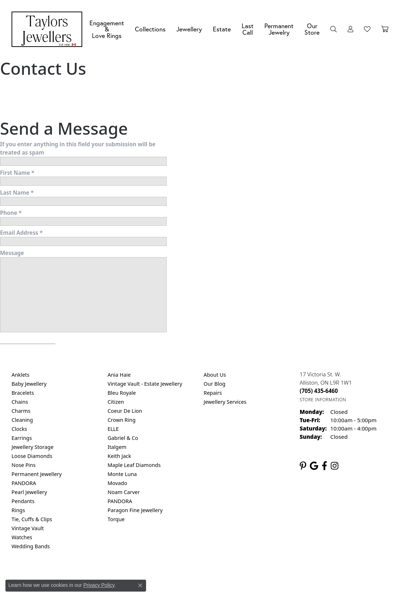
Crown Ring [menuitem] (121, 419)
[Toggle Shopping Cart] (384, 29)
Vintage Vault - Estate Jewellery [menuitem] (144, 383)
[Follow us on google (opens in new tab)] (314, 466)
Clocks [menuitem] (19, 428)
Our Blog (214, 383)
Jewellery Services (225, 401)
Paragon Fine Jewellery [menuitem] (135, 510)
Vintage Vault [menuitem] (28, 528)
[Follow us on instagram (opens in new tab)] (334, 466)
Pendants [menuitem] (23, 501)
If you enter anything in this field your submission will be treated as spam (77, 148)
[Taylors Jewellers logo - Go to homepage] (48, 29)
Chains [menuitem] (20, 401)
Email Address (21, 232)
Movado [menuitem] (117, 483)
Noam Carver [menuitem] (123, 492)
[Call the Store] (319, 390)
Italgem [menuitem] (116, 447)
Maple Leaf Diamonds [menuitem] (134, 465)
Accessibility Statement (261, 575)
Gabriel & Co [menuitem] (122, 437)
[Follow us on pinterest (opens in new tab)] (303, 466)
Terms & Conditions (207, 575)
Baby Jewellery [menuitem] (29, 383)
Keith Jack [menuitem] (119, 456)
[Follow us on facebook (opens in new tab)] (324, 466)
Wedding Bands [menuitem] (31, 546)
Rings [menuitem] (18, 510)
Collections (150, 29)
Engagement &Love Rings (106, 29)
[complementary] (347, 557)
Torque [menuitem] (115, 519)
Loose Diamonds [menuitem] (32, 456)
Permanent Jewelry (279, 29)
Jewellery (189, 29)
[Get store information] (323, 400)
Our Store (312, 29)
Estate (222, 29)
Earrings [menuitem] (22, 437)
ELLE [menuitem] (113, 428)
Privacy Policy (164, 575)
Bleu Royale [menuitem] (121, 392)
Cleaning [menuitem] (22, 419)
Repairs (213, 392)
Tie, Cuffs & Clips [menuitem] (32, 519)
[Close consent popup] (140, 585)
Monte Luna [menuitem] (122, 474)
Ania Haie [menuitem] (119, 374)
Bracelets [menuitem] (23, 392)
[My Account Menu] (350, 29)
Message (12, 252)
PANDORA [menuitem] (24, 483)
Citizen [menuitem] (115, 401)
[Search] (333, 29)
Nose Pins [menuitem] (24, 465)
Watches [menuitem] (22, 537)
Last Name (17, 192)
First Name (17, 172)
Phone (11, 212)
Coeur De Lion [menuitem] (124, 410)
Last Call (248, 29)
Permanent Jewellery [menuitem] (37, 474)
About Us (215, 374)
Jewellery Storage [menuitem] (32, 447)
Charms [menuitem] (21, 410)
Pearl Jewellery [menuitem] (29, 492)
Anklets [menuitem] (21, 374)
